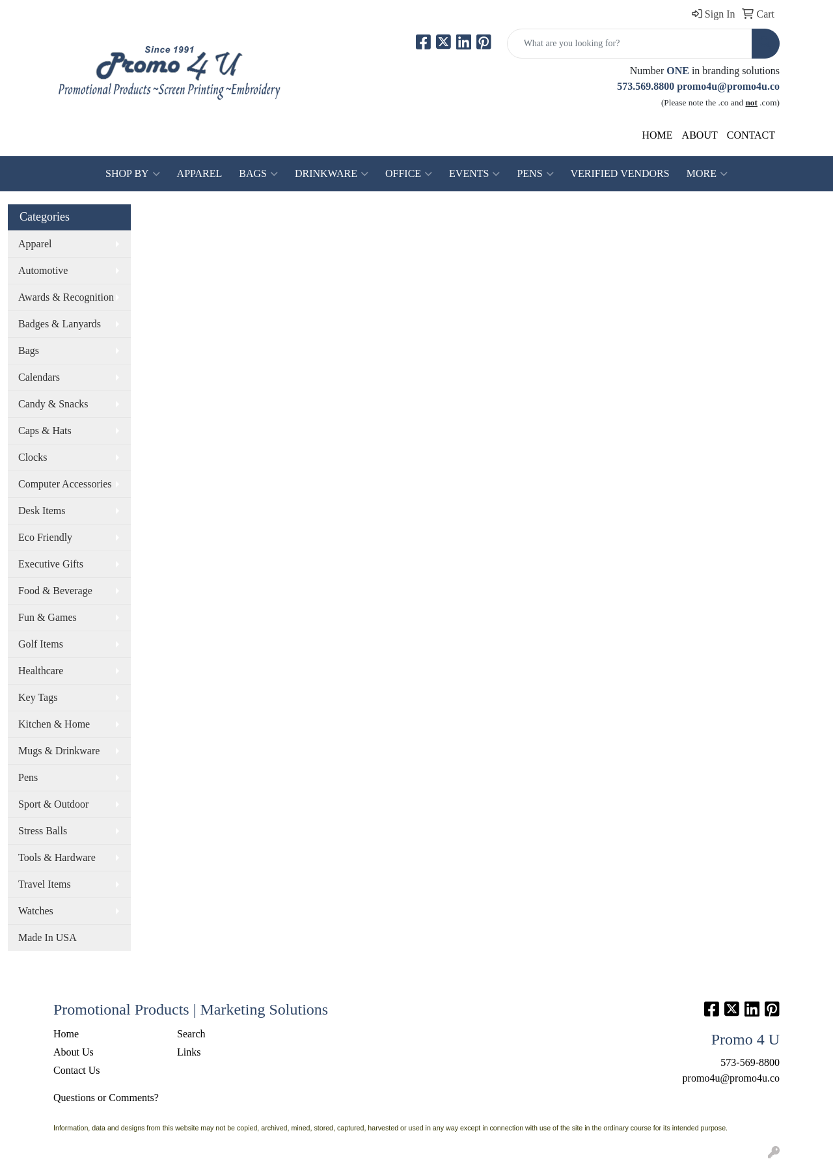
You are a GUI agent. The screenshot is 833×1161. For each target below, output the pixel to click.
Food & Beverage (55, 590)
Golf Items (40, 643)
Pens (535, 174)
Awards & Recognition (66, 297)
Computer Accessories (65, 483)
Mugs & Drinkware (59, 750)
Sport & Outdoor (53, 804)
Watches (35, 910)
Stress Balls (42, 830)
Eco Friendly (45, 537)
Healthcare (40, 670)
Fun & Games (47, 617)
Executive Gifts (50, 563)
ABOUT (700, 135)
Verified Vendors (620, 173)
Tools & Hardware (57, 857)
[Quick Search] (629, 44)
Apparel (200, 173)
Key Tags (37, 697)
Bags (258, 174)
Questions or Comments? (106, 1097)
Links (188, 1052)
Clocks (32, 457)
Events (474, 174)
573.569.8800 (645, 86)
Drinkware (331, 174)
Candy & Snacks (53, 403)
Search (191, 1033)
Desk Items (41, 510)
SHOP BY (132, 174)
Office (408, 174)
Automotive (43, 270)
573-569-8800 (750, 1062)
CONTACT (751, 135)
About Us (73, 1052)
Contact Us (76, 1070)
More (707, 174)
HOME (657, 135)
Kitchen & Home (54, 724)
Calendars (39, 377)
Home (66, 1033)
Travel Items (44, 884)
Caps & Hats (45, 430)
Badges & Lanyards (59, 323)
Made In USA (47, 937)
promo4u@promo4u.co (728, 86)
